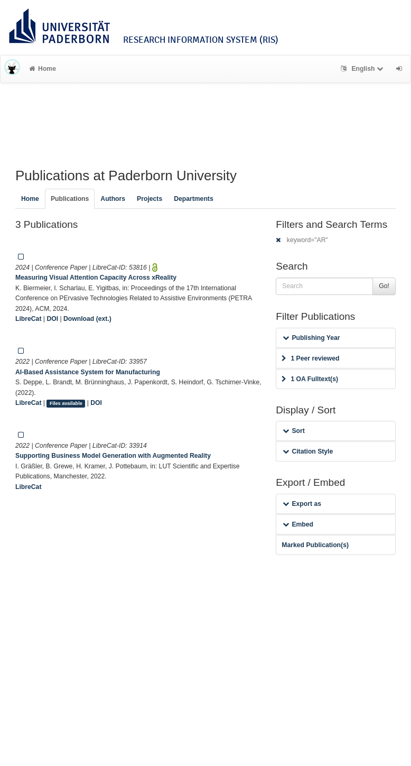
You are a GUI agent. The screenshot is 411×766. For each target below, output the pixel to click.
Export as (302, 503)
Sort (293, 431)
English (363, 68)
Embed (298, 524)
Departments (193, 198)
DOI (52, 318)
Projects (149, 198)
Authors (112, 198)
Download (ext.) (87, 318)
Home (42, 68)
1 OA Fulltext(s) (310, 379)
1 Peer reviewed (310, 358)
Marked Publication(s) (315, 545)
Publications (70, 198)
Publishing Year (311, 338)
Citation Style (308, 451)
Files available (66, 403)
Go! (384, 286)
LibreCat (28, 318)
